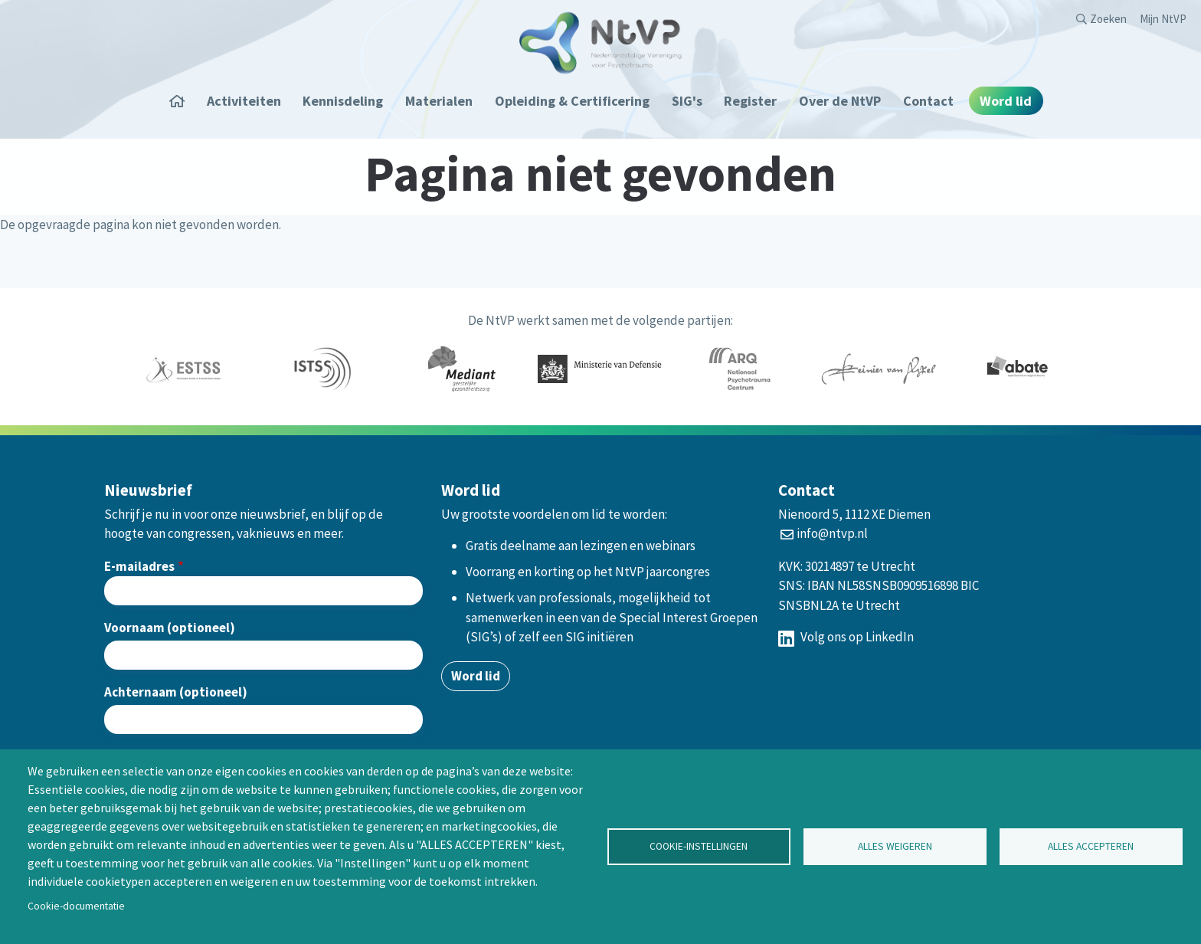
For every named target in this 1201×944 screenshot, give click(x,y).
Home (182, 101)
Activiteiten (244, 101)
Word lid (1006, 101)
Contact (928, 101)
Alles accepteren (1091, 846)
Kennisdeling (343, 101)
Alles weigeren (895, 846)
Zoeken (1108, 18)
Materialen (439, 101)
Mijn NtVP (1163, 18)
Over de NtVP (840, 101)
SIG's (687, 101)
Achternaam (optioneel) (175, 691)
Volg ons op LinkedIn (846, 636)
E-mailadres (139, 566)
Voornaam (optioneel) (169, 627)
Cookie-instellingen (699, 846)
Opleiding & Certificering (572, 101)
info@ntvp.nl (832, 533)
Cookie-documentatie (76, 906)
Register (750, 101)
